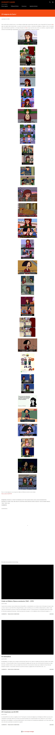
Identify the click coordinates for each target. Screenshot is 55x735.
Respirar (22, 501)
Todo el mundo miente (45, 501)
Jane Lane (15, 501)
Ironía (9, 501)
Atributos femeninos (17, 499)
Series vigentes (35, 501)
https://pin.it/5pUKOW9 (6, 493)
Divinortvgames (4, 6)
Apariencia (9, 499)
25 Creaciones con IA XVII (9, 712)
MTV (19, 501)
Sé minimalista (6, 656)
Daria (53, 24)
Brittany (24, 499)
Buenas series (30, 499)
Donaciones (24, 6)
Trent (2, 503)
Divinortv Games (8, 2)
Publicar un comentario (13, 613)
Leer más (52, 613)
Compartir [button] (4, 505)
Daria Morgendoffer (41, 499)
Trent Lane (7, 503)
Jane (12, 501)
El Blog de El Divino (15, 6)
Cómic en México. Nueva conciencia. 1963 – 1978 (17, 601)
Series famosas (28, 501)
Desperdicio (4, 501)
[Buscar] (50, 2)
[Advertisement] (27, 549)
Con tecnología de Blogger (27, 731)
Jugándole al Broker (34, 6)
